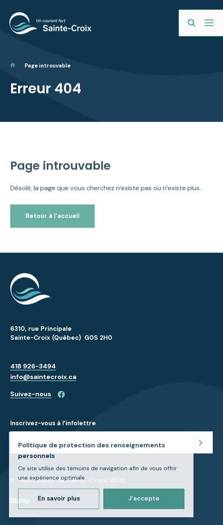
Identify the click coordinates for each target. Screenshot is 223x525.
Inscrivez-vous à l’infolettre (53, 423)
